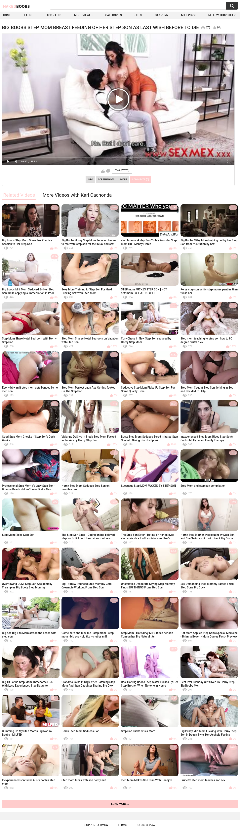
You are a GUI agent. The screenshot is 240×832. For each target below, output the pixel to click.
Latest (29, 15)
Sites (138, 15)
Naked (16, 6)
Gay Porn (161, 15)
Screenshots (106, 179)
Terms (122, 825)
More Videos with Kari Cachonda (77, 195)
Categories (113, 15)
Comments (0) (140, 179)
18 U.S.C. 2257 (146, 825)
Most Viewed (83, 15)
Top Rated (54, 15)
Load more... (120, 803)
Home (7, 15)
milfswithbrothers (222, 15)
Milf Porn (188, 15)
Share (123, 179)
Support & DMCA (96, 825)
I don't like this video (108, 171)
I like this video (103, 171)
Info (90, 179)
